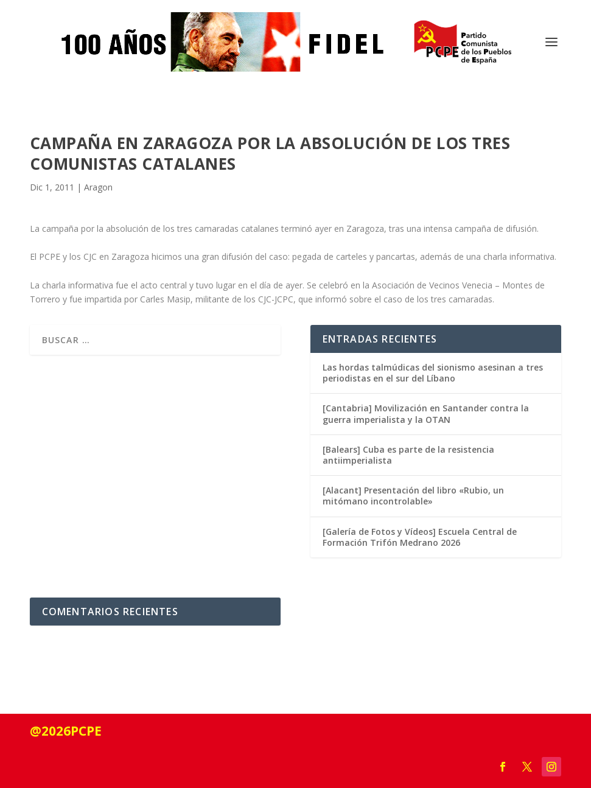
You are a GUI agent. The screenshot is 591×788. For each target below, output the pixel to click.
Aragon (98, 187)
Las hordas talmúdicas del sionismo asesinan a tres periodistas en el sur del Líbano (433, 372)
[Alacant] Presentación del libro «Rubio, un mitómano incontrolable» (413, 495)
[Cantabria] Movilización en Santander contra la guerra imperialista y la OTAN (426, 413)
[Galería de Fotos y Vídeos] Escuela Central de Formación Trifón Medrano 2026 (420, 537)
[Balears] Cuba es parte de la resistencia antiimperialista (408, 455)
